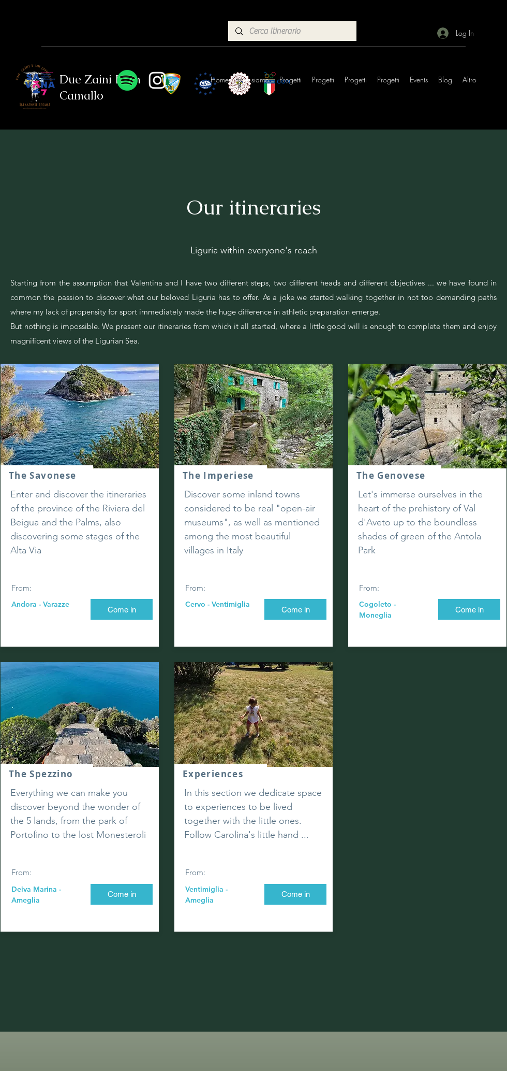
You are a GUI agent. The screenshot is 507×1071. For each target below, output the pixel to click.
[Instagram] (157, 80)
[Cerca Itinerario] (292, 31)
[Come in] (122, 609)
